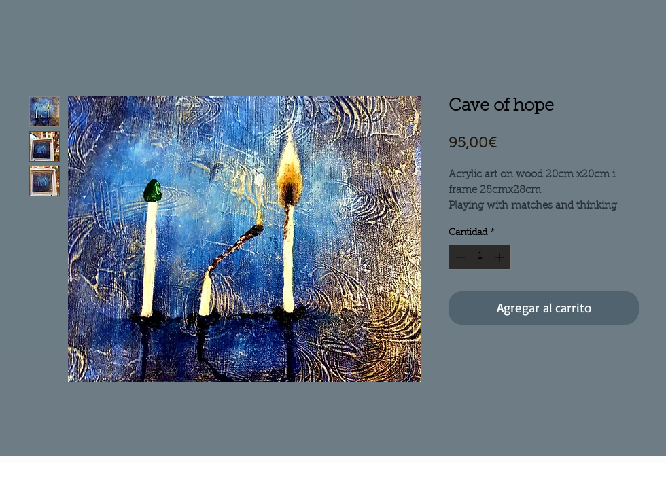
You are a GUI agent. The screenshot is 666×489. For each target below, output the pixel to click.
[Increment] (500, 257)
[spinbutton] (480, 257)
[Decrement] (459, 257)
